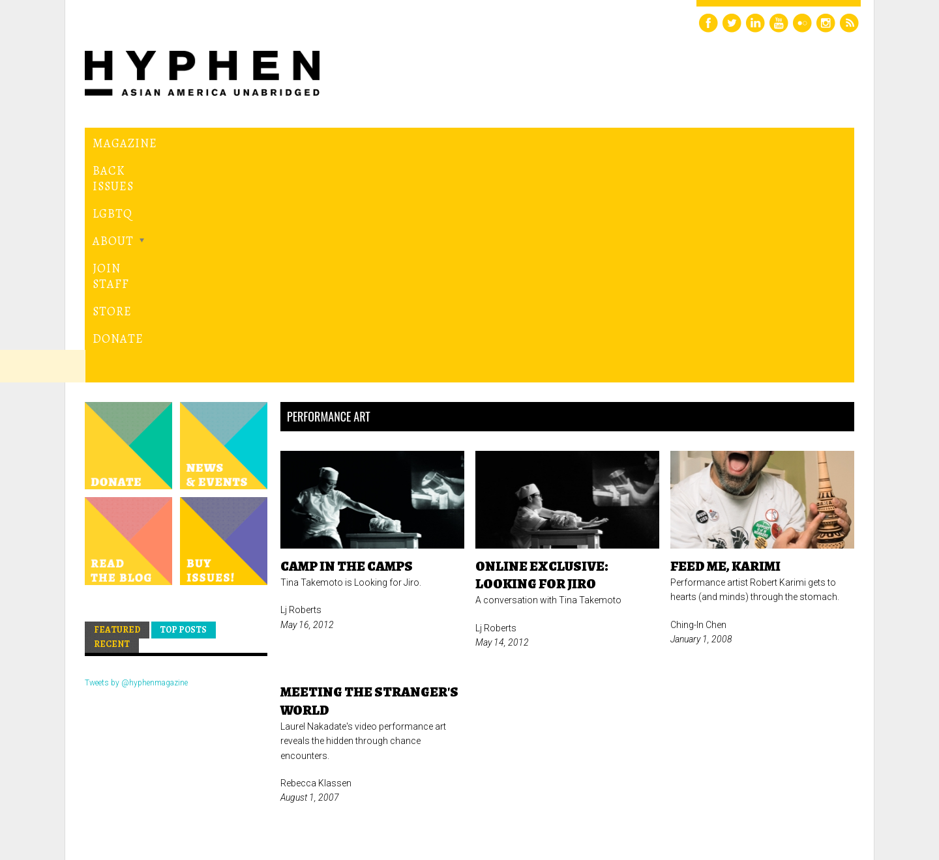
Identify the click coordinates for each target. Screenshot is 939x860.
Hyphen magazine (145, 795)
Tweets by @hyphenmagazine (136, 460)
